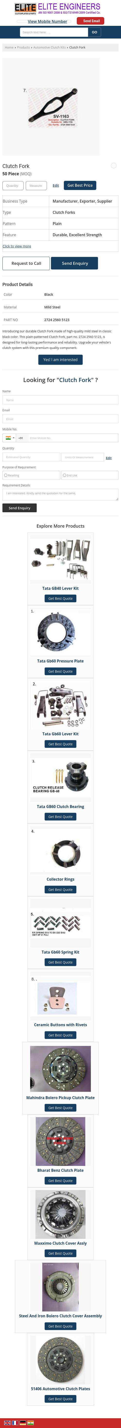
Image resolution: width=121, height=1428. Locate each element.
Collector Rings (60, 879)
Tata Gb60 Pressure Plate (60, 661)
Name (6, 391)
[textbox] (36, 185)
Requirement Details (16, 485)
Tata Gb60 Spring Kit (60, 952)
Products (23, 47)
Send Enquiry (75, 263)
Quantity (8, 448)
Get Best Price (80, 185)
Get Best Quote (60, 598)
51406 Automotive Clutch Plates (60, 1388)
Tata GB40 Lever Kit (60, 588)
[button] (47, 21)
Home (9, 47)
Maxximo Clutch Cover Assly (60, 1243)
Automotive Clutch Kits (49, 47)
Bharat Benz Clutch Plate (60, 1170)
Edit (56, 185)
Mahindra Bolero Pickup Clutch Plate (60, 1097)
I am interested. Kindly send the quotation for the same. (60, 495)
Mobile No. (9, 429)
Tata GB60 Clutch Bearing (60, 806)
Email (6, 410)
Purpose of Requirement (19, 467)
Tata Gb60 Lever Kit (61, 734)
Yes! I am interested (60, 359)
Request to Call (26, 263)
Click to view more (17, 246)
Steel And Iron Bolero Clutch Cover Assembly (60, 1316)
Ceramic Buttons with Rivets (60, 1024)
